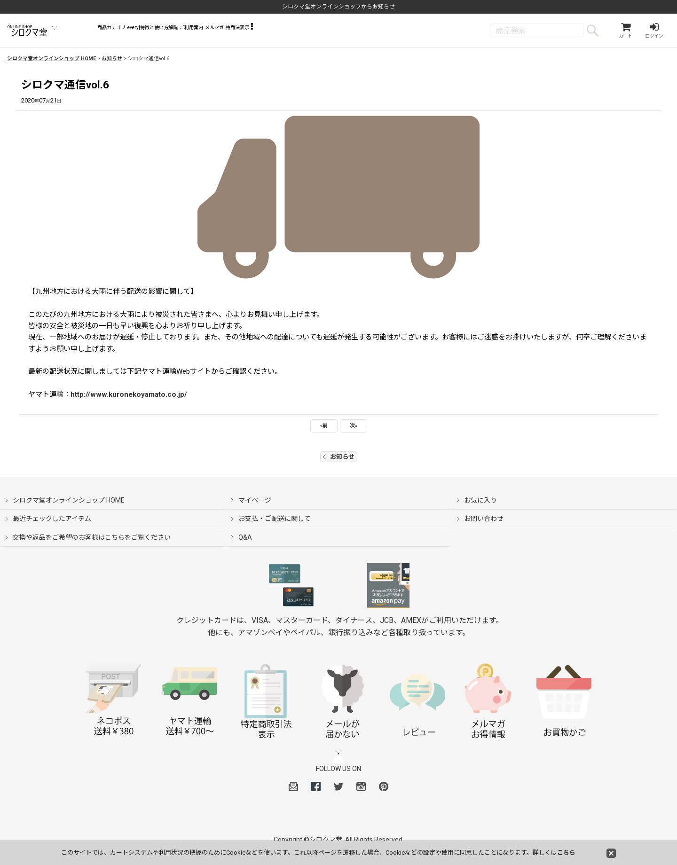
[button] (377, 33)
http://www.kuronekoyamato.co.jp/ (129, 397)
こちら (566, 852)
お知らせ (338, 459)
